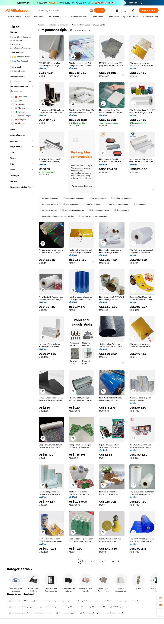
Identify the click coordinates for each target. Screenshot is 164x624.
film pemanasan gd (48, 210)
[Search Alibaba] (63, 10)
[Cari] (99, 10)
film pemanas (139, 204)
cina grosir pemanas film (73, 210)
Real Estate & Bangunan (58, 25)
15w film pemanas (71, 204)
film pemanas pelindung (117, 204)
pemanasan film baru (104, 601)
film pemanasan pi (93, 204)
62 (113, 561)
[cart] (125, 11)
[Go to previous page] (74, 561)
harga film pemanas (48, 198)
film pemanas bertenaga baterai (76, 601)
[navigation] (20, 293)
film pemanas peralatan (19, 613)
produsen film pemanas (73, 198)
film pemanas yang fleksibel (131, 601)
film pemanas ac (43, 613)
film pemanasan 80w (18, 601)
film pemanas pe (121, 210)
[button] (91, 10)
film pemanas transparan (91, 613)
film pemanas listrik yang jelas (22, 607)
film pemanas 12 (97, 607)
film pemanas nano (97, 198)
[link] (160, 598)
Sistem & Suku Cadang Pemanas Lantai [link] (88, 25)
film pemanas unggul (65, 613)
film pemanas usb (115, 613)
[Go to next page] (118, 561)
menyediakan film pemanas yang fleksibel (56, 216)
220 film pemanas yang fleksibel (93, 216)
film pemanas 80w (76, 607)
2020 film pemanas (119, 607)
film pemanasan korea (99, 210)
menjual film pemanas (121, 198)
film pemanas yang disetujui (45, 601)
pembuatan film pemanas (51, 607)
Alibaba (41, 25)
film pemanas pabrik (48, 204)
